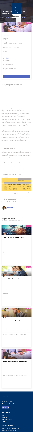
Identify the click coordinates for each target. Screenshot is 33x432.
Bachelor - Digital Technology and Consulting (15, 361)
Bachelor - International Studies (11, 278)
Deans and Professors (7, 419)
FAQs (3, 415)
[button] (18, 20)
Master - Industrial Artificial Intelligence (13, 237)
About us (4, 421)
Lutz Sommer (9, 207)
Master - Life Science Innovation (9, 430)
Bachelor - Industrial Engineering (11, 320)
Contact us (4, 417)
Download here (6, 62)
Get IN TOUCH (16, 76)
